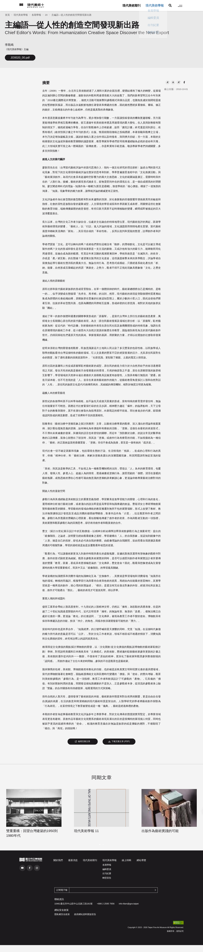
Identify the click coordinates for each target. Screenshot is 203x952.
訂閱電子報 (61, 890)
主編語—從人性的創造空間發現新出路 (71, 15)
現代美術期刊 (131, 5)
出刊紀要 (106, 873)
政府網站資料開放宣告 (85, 914)
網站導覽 (141, 860)
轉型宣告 (106, 878)
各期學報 (36, 15)
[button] (167, 82)
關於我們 (58, 860)
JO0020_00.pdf (20, 57)
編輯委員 (106, 869)
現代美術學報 (155, 5)
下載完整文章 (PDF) (119, 741)
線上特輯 (126, 860)
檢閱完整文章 (82, 741)
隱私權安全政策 (62, 914)
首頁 (7, 15)
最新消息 (73, 860)
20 (46, 15)
